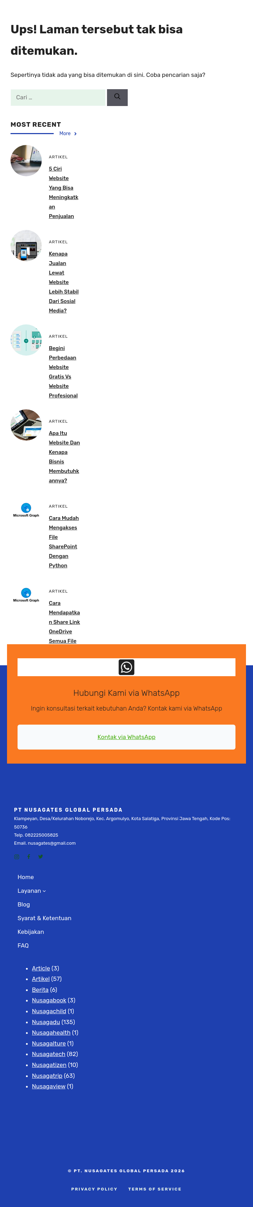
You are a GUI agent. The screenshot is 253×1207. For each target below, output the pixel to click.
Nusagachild (49, 1011)
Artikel (41, 978)
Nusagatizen (49, 1064)
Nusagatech (48, 1053)
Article (41, 968)
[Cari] (117, 97)
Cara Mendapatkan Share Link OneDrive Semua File (64, 622)
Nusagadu (46, 1021)
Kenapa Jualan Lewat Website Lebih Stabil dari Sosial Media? (64, 282)
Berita (40, 989)
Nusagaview (49, 1086)
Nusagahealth (51, 1032)
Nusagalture (49, 1043)
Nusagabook (49, 1000)
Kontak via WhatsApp (126, 736)
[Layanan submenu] (44, 890)
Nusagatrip (47, 1075)
